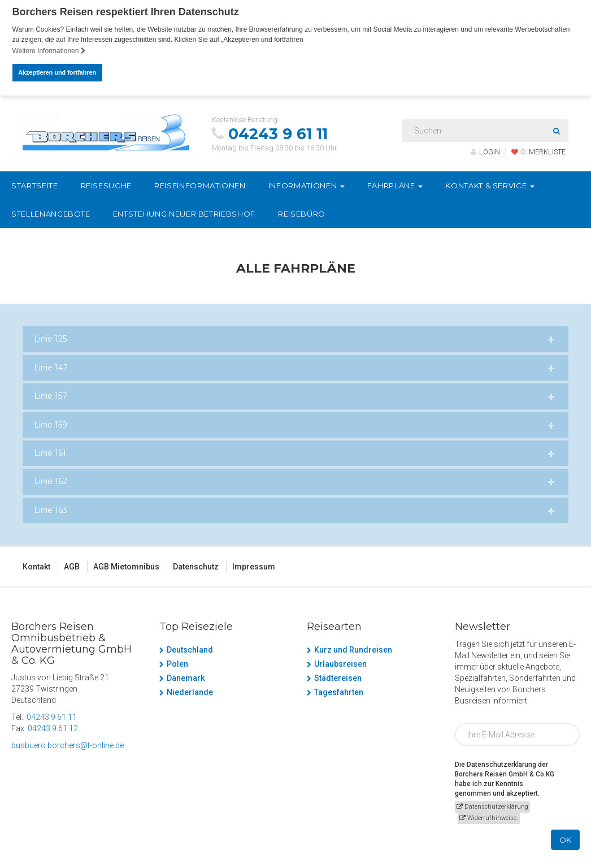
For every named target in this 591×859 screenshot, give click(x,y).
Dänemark (186, 677)
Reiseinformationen (200, 184)
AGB (72, 566)
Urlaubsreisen (340, 663)
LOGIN (485, 151)
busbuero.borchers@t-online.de (67, 744)
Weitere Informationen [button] (49, 51)
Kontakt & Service (489, 184)
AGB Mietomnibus (126, 566)
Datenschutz (196, 566)
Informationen (306, 184)
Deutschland (190, 649)
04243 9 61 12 (53, 727)
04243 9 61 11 (278, 134)
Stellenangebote (50, 213)
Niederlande (190, 691)
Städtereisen (338, 677)
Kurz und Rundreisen (353, 649)
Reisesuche (106, 184)
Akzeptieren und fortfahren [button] (57, 72)
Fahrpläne (395, 184)
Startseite (34, 184)
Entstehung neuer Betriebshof (184, 213)
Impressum (253, 566)
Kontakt (36, 566)
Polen (177, 663)
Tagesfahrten (338, 691)
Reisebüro (301, 213)
